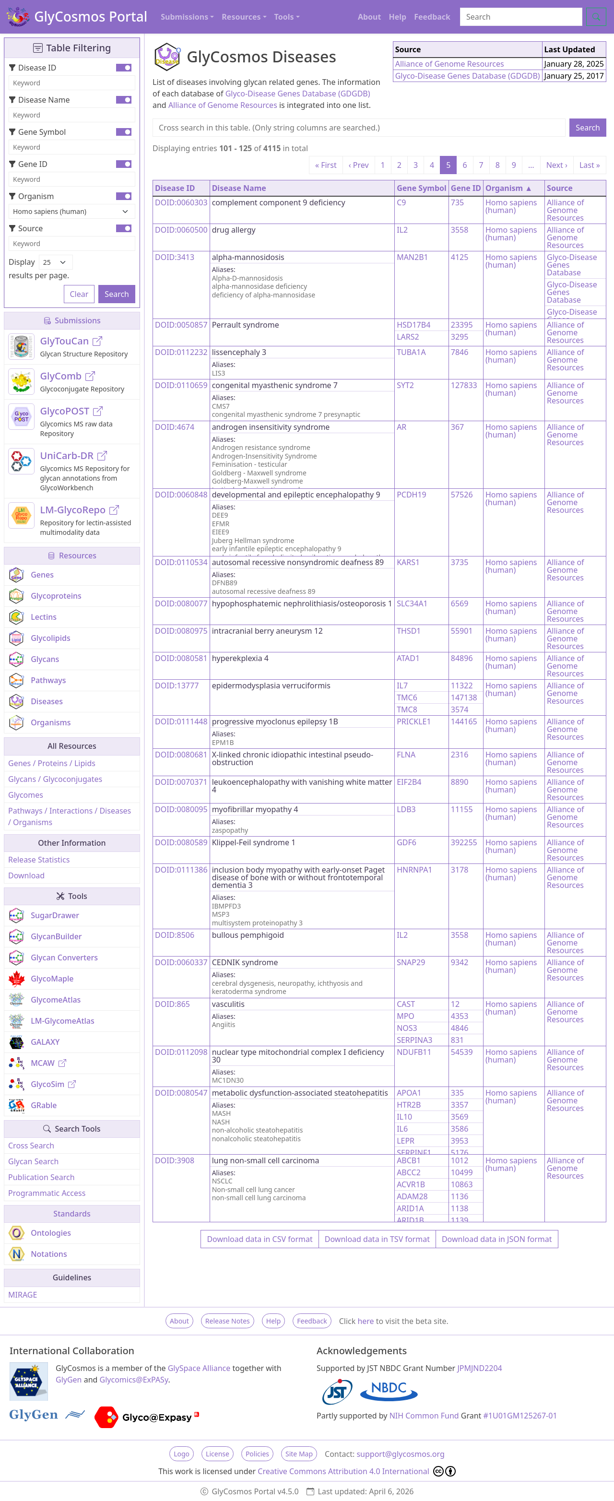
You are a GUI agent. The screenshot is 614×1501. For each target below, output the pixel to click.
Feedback (432, 17)
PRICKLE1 (414, 721)
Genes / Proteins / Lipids (51, 763)
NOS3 (407, 1028)
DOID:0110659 (181, 385)
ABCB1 (409, 1160)
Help (397, 17)
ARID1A (410, 1208)
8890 (460, 782)
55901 (462, 631)
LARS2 (408, 336)
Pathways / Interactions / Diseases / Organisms (69, 816)
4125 (460, 257)
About (369, 17)
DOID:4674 (174, 427)
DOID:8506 (174, 935)
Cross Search (31, 1145)
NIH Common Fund (424, 1415)
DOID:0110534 (181, 562)
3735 (460, 562)
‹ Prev (359, 165)
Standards (71, 1213)
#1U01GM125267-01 (520, 1415)
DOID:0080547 (181, 1092)
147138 (464, 697)
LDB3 (406, 809)
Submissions (72, 320)
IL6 (402, 1128)
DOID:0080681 (181, 754)
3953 (460, 1140)
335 (457, 1092)
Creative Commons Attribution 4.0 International (357, 1471)
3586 (460, 1128)
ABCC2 (409, 1172)
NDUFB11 (414, 1052)
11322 (462, 685)
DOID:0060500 (181, 230)
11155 (462, 809)
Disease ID (32, 67)
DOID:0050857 (181, 324)
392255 (464, 842)
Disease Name (39, 100)
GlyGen (69, 1379)
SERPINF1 (414, 1152)
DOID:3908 (174, 1160)
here (365, 1321)
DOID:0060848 (181, 494)
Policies (257, 1453)
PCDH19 (411, 494)
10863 (462, 1184)
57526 (462, 494)
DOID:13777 (177, 685)
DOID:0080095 (181, 809)
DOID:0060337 (181, 962)
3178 (460, 869)
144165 (464, 721)
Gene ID (28, 164)
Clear (79, 294)
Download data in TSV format (377, 1239)
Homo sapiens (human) (511, 206)
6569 (460, 603)
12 (455, 1004)
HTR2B (409, 1104)
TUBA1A (411, 352)
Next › (556, 165)
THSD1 (409, 631)
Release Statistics (39, 859)
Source (26, 228)
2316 (460, 754)
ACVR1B (411, 1184)
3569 (460, 1116)
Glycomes (25, 795)
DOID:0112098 (181, 1052)
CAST (406, 1004)
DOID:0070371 (181, 782)
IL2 (402, 230)
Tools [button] (284, 17)
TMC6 (407, 697)
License (217, 1453)
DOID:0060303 (181, 202)
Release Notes (227, 1320)
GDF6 (406, 842)
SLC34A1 (412, 603)
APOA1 (409, 1092)
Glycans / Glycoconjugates (55, 779)
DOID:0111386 (181, 869)
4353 (460, 1016)
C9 (401, 202)
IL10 (404, 1116)
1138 (460, 1208)
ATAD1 (408, 658)
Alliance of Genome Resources (222, 105)
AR (401, 427)
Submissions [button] (184, 17)
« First (326, 165)
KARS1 (408, 562)
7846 (460, 352)
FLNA (406, 754)
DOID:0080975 (181, 631)
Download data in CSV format (259, 1239)
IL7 (402, 685)
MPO (405, 1016)
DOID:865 (172, 1004)
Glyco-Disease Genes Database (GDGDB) (297, 93)
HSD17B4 (413, 324)
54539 (462, 1052)
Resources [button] (241, 17)
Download (26, 875)
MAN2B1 (412, 257)
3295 (460, 336)
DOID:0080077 (181, 603)
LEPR (405, 1140)
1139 (460, 1220)
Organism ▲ (508, 188)
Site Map (299, 1453)
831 (457, 1040)
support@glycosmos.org (400, 1454)
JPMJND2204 (479, 1368)
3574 (460, 709)
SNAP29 (411, 962)
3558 (460, 230)
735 (457, 202)
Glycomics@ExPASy (134, 1379)
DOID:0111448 (181, 721)
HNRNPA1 (414, 869)
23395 (462, 324)
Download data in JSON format (497, 1239)
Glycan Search (33, 1161)
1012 (460, 1160)
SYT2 (405, 385)
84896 (462, 658)
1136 (460, 1196)
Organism (31, 196)
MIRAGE (22, 1294)
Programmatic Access (46, 1193)
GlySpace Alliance (199, 1368)
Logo (181, 1453)
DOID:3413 (174, 257)
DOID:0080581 (181, 658)
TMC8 (407, 709)
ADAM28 (412, 1196)
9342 (460, 962)
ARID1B (410, 1220)
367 (457, 427)
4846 (460, 1028)
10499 (462, 1172)
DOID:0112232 (181, 352)
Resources (71, 555)
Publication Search (41, 1177)
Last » (589, 165)
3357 (460, 1104)
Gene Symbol (37, 132)
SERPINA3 (414, 1040)
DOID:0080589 (181, 842)
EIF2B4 (409, 782)
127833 (464, 385)
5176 (460, 1152)
